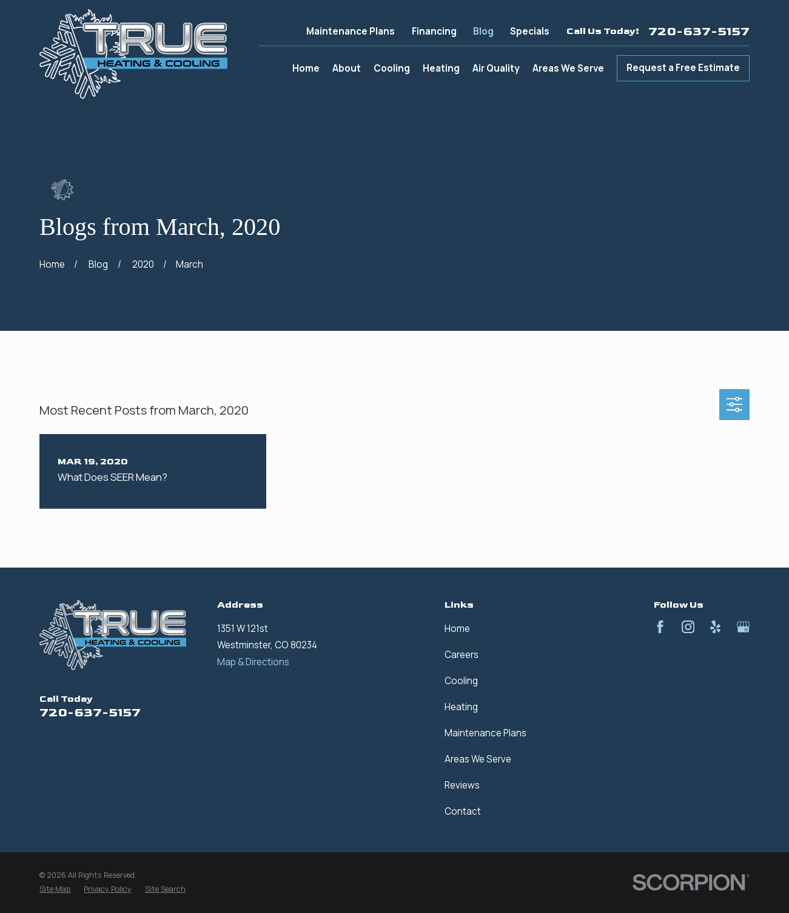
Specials (529, 31)
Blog (483, 31)
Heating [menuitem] (441, 68)
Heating (461, 707)
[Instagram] (688, 626)
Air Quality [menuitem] (496, 68)
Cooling (461, 680)
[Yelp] (715, 626)
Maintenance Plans (350, 31)
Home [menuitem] (306, 68)
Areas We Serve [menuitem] (568, 68)
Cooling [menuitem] (392, 68)
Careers (461, 654)
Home (457, 628)
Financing (434, 31)
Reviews (462, 785)
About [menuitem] (346, 68)
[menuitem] (55, 890)
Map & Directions (253, 662)
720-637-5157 (699, 31)
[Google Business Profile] (743, 626)
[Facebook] (660, 626)
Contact (463, 811)
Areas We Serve (478, 759)
